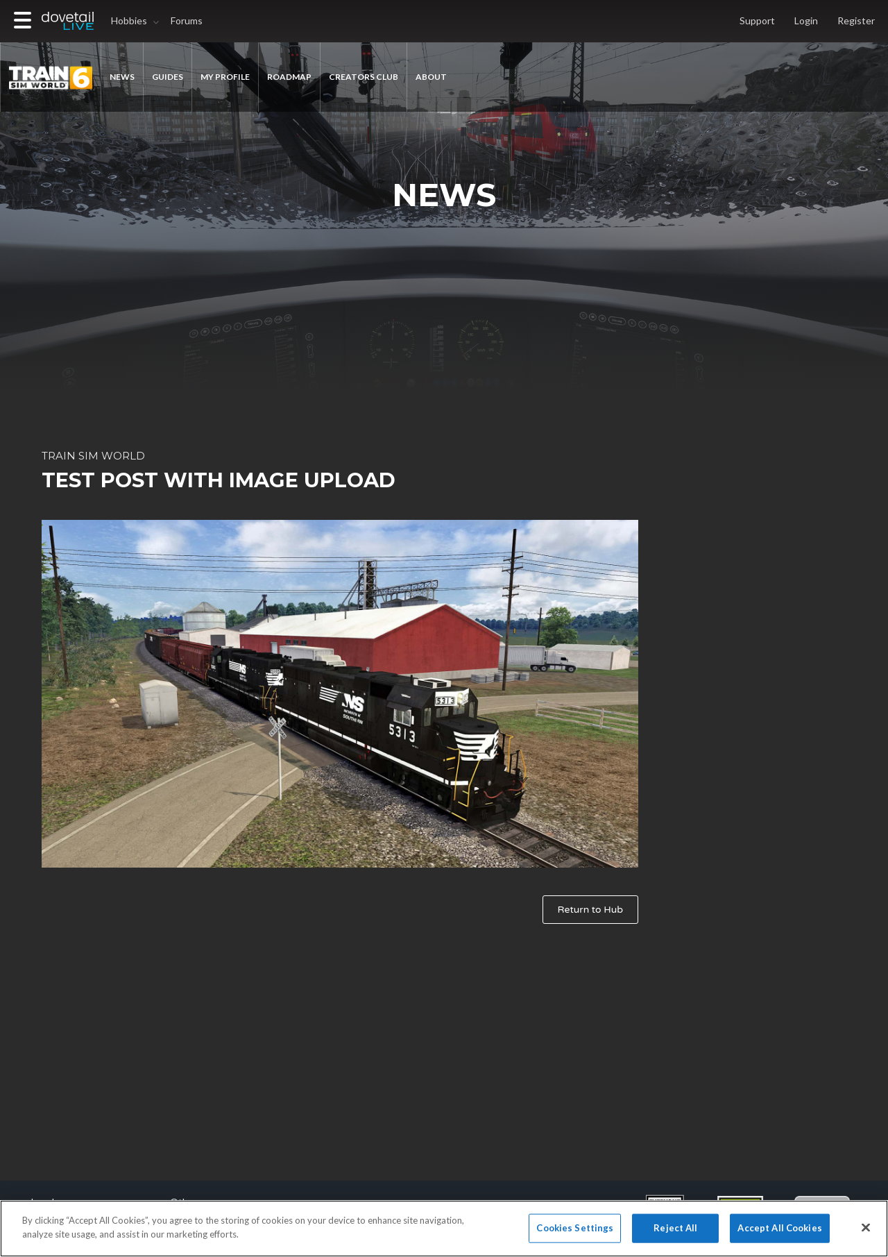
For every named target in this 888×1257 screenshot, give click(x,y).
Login (806, 20)
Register (856, 20)
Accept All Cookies (779, 1233)
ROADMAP (289, 76)
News (122, 76)
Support (757, 20)
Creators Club (363, 76)
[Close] (866, 1233)
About (431, 76)
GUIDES (167, 76)
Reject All (675, 1233)
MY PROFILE (225, 76)
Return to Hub (590, 910)
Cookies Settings (574, 1233)
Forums (187, 20)
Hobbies (129, 20)
